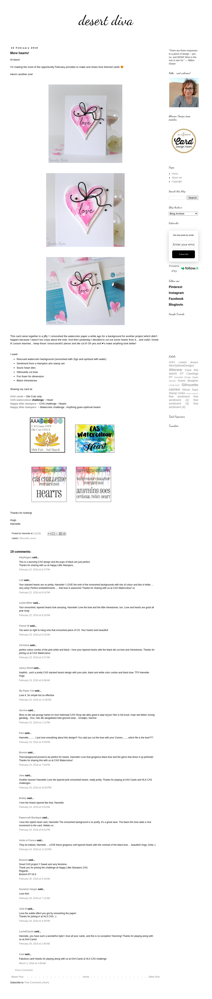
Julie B (23, 908)
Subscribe (183, 254)
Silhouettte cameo (27, 538)
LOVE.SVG (174, 385)
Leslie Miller (26, 603)
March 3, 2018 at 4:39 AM (32, 963)
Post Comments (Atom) (37, 982)
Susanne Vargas (28, 889)
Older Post (154, 976)
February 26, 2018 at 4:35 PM (34, 921)
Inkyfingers (25, 557)
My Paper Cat (26, 690)
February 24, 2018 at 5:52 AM (34, 807)
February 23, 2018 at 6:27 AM (34, 657)
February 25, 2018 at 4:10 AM (34, 878)
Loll (21, 580)
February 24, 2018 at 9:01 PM (34, 829)
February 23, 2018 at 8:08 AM (34, 680)
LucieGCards (26, 931)
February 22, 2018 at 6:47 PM (34, 569)
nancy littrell (26, 668)
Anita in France (27, 840)
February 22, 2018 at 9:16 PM (34, 615)
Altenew (175, 370)
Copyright (177, 181)
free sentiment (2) (183, 398)
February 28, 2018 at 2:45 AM (34, 943)
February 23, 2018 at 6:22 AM (34, 634)
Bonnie (23, 752)
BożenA (23, 860)
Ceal (21, 954)
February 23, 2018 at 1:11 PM (34, 722)
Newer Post (17, 976)
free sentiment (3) (183, 401)
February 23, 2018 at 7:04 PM (34, 765)
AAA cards (16, 396)
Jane (21, 775)
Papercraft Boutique (30, 817)
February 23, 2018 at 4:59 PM (34, 742)
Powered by (183, 268)
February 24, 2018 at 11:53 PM (35, 849)
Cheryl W (24, 625)
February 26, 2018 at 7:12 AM (34, 898)
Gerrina (23, 710)
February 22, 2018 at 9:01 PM (34, 592)
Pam (21, 733)
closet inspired (192, 393)
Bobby (22, 798)
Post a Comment (24, 970)
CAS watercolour (20, 399)
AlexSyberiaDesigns (181, 365)
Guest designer (188, 380)
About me (177, 177)
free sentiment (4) (183, 405)
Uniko (181, 393)
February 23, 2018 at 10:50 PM (35, 787)
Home (86, 976)
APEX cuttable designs (183, 362)
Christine (24, 645)
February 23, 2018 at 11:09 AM (35, 699)
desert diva (106, 20)
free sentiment (179, 396)
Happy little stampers (23, 407)
